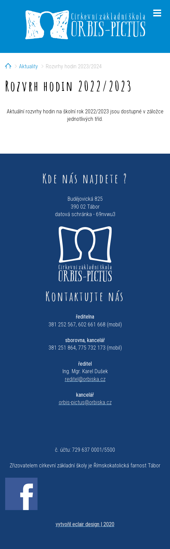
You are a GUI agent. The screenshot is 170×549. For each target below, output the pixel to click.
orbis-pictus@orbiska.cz (85, 402)
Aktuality (28, 66)
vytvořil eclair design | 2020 (85, 524)
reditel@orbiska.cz (85, 379)
